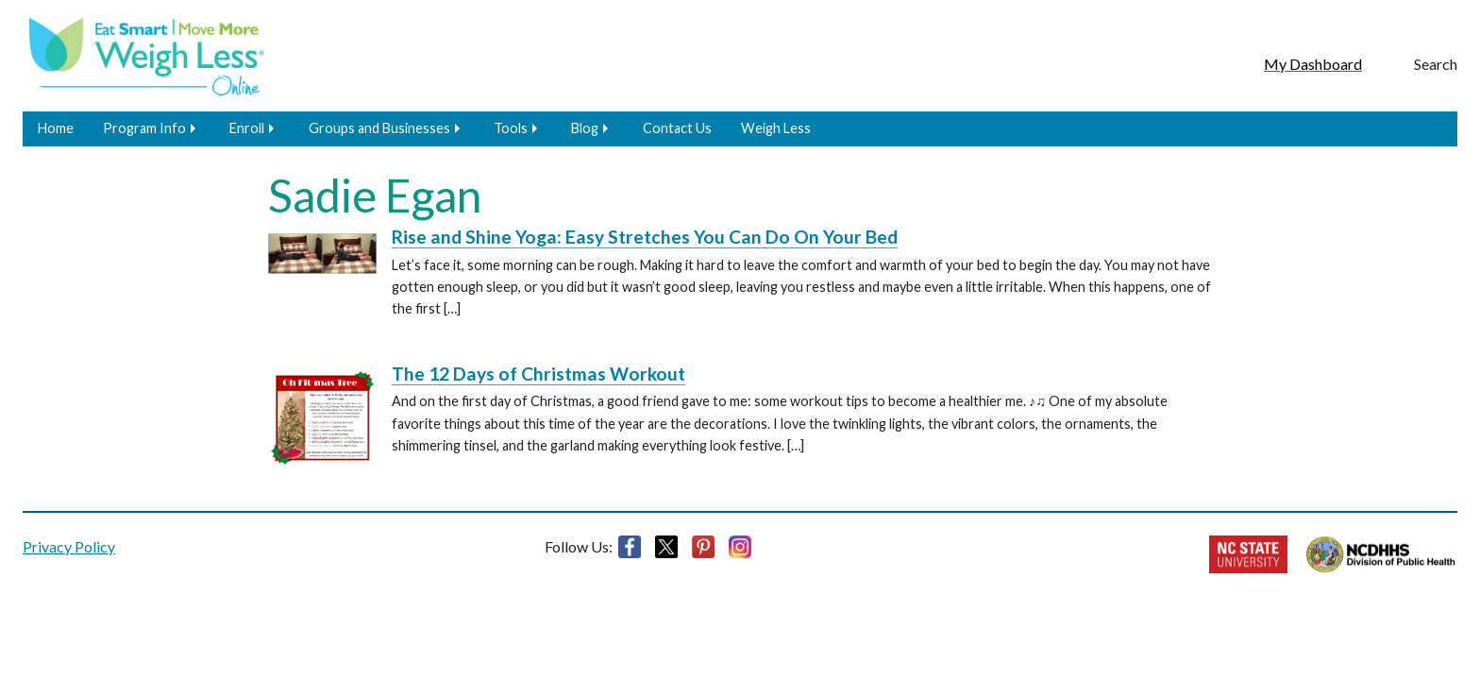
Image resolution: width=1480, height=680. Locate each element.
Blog (584, 128)
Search (1435, 64)
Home (56, 128)
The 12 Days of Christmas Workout (538, 373)
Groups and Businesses (379, 128)
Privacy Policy (69, 546)
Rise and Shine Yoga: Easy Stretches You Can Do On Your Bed (645, 236)
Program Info (144, 128)
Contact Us (677, 128)
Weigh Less (776, 128)
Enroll (246, 128)
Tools (511, 128)
